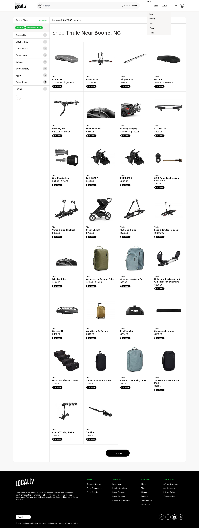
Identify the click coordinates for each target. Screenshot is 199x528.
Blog (143, 488)
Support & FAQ (147, 500)
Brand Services (118, 492)
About (165, 6)
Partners (144, 496)
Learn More (117, 484)
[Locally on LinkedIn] (174, 517)
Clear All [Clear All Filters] (43, 20)
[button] (31, 35)
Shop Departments (94, 488)
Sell (156, 6)
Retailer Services (119, 488)
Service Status (169, 488)
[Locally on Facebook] (168, 517)
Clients (144, 492)
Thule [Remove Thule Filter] (20, 28)
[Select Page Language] (23, 517)
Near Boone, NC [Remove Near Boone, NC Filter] (34, 28)
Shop (147, 6)
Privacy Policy (169, 492)
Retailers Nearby (94, 484)
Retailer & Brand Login (121, 500)
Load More (118, 453)
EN (176, 6)
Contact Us (145, 504)
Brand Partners (118, 496)
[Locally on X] (180, 517)
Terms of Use (169, 496)
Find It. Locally (125, 6)
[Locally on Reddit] (161, 517)
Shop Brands (92, 492)
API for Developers (171, 484)
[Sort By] (170, 20)
